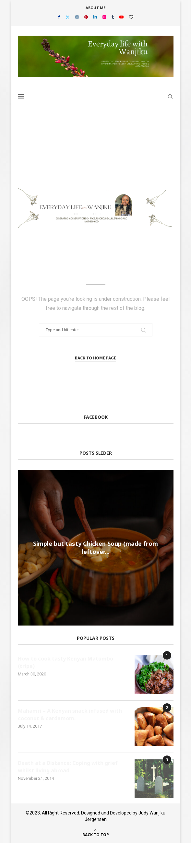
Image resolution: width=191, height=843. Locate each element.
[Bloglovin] (131, 17)
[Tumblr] (113, 17)
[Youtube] (121, 17)
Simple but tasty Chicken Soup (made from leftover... (95, 548)
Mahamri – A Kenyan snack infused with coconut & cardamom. (70, 714)
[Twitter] (68, 17)
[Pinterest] (86, 17)
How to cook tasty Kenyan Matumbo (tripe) (65, 662)
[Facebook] (59, 17)
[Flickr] (104, 17)
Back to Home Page (95, 358)
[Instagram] (77, 17)
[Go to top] (95, 834)
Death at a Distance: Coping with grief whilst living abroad (68, 766)
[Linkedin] (95, 17)
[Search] (170, 96)
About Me (95, 7)
